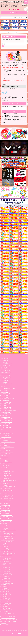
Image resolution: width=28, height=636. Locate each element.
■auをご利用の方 (5, 92)
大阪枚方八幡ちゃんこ (6, 555)
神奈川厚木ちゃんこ (6, 408)
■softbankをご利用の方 (6, 93)
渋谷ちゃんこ (4, 457)
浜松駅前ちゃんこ (5, 485)
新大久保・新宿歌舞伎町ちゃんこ (9, 410)
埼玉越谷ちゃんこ (5, 432)
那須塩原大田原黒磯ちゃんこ (8, 442)
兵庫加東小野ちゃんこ (6, 560)
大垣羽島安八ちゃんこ (6, 473)
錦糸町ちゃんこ (5, 415)
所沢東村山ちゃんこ (6, 435)
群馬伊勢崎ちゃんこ (6, 425)
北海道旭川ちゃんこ (6, 372)
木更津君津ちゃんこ (6, 413)
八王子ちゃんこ (5, 460)
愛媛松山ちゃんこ (5, 569)
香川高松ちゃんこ (5, 578)
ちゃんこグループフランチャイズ (9, 619)
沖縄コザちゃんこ (5, 608)
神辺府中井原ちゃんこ (6, 609)
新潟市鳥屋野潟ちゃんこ (7, 516)
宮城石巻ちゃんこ (5, 362)
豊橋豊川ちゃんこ (5, 483)
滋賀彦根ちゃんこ (5, 528)
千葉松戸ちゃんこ (5, 423)
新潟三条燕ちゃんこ (6, 521)
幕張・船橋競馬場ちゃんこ (7, 447)
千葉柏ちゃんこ (5, 448)
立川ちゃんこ (4, 392)
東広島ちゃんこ (5, 599)
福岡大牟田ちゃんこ (6, 606)
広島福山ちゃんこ (5, 580)
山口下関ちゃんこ (5, 593)
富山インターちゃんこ (6, 508)
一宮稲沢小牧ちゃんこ (6, 475)
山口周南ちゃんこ (5, 588)
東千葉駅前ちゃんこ (6, 395)
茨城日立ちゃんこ (5, 463)
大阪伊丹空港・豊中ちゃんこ (8, 535)
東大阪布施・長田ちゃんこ (7, 538)
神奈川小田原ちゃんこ (6, 422)
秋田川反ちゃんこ (5, 367)
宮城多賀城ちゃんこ (6, 377)
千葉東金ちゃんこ (5, 417)
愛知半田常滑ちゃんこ (6, 496)
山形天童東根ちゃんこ (6, 364)
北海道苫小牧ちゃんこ (6, 384)
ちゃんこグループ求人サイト (8, 618)
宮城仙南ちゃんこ (5, 360)
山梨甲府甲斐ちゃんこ (6, 513)
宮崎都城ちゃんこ (5, 584)
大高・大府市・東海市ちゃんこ (8, 487)
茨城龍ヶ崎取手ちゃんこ (7, 433)
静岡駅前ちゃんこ (5, 482)
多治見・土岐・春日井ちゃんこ (8, 480)
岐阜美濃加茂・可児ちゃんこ (8, 498)
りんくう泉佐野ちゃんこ (7, 550)
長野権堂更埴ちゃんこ (6, 515)
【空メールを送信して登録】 (14, 103)
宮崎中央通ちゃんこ (6, 603)
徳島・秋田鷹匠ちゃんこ (7, 583)
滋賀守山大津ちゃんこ (6, 558)
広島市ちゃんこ (5, 589)
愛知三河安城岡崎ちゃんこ (7, 471)
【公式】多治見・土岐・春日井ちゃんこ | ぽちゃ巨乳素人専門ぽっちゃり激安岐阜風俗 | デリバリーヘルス (14, 631)
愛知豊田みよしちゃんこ (7, 490)
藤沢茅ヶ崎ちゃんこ (6, 427)
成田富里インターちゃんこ (7, 398)
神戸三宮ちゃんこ (5, 545)
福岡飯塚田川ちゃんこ (6, 591)
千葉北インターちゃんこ (7, 452)
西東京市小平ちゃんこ (6, 453)
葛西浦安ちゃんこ (5, 443)
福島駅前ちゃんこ (5, 382)
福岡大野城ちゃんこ (6, 594)
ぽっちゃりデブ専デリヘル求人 (8, 621)
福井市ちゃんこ (5, 523)
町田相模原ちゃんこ (6, 407)
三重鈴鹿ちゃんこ (5, 493)
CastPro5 (19, 633)
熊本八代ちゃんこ (5, 601)
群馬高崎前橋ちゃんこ (6, 400)
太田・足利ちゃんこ (6, 437)
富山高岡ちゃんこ (5, 505)
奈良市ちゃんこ (5, 543)
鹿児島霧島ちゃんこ (6, 576)
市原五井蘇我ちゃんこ (6, 450)
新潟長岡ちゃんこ (5, 510)
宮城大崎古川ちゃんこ (6, 365)
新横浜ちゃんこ (5, 445)
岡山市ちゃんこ (5, 604)
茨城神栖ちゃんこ (5, 440)
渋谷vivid (3, 623)
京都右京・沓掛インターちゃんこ (9, 553)
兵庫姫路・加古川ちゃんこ (7, 540)
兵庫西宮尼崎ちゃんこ (6, 563)
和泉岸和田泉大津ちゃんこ (7, 536)
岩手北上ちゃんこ (5, 374)
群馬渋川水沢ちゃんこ (6, 418)
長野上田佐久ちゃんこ (6, 520)
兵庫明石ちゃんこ (5, 546)
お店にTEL (14, 12)
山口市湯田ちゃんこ (6, 611)
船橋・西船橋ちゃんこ (6, 462)
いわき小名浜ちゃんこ (6, 370)
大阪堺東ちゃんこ (5, 548)
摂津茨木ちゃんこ (5, 556)
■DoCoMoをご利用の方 (6, 91)
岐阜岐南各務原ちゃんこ (7, 488)
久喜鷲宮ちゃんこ (5, 438)
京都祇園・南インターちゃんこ (8, 530)
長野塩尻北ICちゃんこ (6, 518)
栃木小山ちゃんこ (5, 405)
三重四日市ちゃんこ (6, 478)
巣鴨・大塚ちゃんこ (6, 465)
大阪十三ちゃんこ (5, 551)
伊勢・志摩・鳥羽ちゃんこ (7, 495)
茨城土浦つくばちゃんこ (7, 420)
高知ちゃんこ (4, 596)
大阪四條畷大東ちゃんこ (7, 561)
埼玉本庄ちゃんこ (5, 412)
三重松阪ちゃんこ (5, 491)
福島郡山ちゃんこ (5, 380)
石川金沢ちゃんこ (5, 506)
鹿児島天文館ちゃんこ (6, 571)
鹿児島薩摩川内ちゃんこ (7, 581)
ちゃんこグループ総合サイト (8, 616)
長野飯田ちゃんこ (5, 511)
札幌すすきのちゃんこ (6, 375)
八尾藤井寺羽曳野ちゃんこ (7, 541)
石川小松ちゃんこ (5, 503)
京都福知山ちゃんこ (6, 565)
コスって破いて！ (5, 624)
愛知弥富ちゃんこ (5, 477)
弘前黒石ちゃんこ (5, 369)
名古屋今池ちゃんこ (6, 470)
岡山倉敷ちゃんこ (5, 598)
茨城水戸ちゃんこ (5, 393)
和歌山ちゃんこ (5, 531)
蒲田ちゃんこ (4, 458)
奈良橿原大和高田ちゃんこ (7, 533)
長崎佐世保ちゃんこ (6, 573)
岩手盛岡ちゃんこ (5, 379)
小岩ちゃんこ (4, 455)
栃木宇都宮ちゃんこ (6, 402)
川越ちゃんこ (4, 397)
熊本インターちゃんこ (6, 574)
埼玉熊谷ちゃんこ (5, 403)
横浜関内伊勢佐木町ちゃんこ (8, 388)
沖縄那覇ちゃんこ (5, 586)
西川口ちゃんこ (5, 390)
